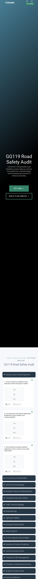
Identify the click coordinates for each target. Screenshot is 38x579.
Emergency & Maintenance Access (18, 564)
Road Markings (11, 511)
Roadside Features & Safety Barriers (19, 491)
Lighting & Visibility (12, 518)
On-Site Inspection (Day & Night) (17, 538)
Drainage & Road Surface (15, 524)
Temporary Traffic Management (17, 558)
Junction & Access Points (15, 551)
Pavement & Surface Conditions (17, 544)
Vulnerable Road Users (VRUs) (17, 498)
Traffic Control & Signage (15, 505)
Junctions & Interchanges (15, 485)
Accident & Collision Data (15, 571)
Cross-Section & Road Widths (16, 478)
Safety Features (11, 531)
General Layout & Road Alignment (18, 375)
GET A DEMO (30, 3)
